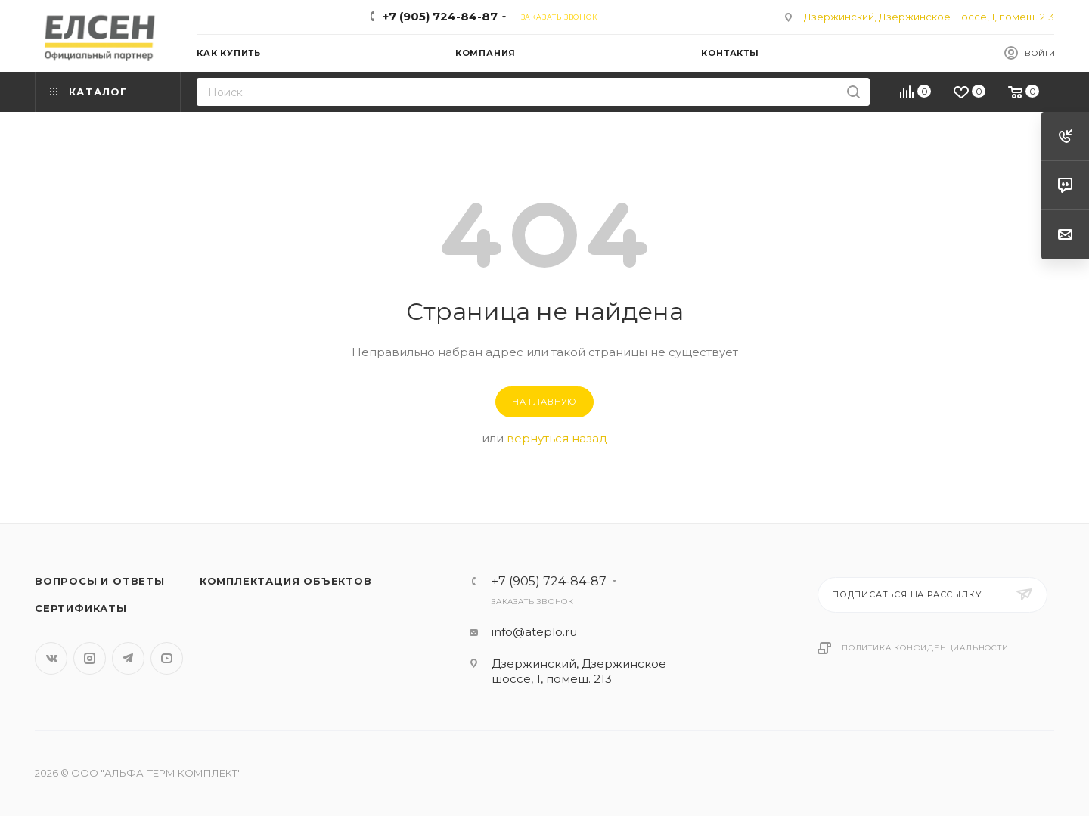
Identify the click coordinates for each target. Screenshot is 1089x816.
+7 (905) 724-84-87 (440, 16)
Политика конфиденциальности (925, 648)
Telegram (128, 658)
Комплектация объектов (286, 581)
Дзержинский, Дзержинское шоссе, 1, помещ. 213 (929, 17)
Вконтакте (51, 658)
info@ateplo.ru (534, 632)
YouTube (166, 658)
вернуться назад (557, 438)
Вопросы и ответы (100, 581)
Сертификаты (81, 608)
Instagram (89, 658)
